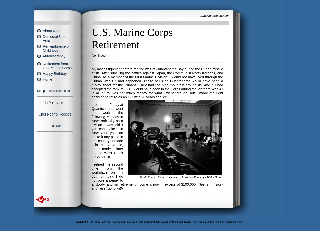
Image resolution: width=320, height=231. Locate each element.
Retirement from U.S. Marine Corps (57, 66)
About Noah (52, 31)
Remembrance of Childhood (56, 48)
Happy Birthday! (55, 74)
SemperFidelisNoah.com (53, 91)
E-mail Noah (55, 126)
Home (47, 79)
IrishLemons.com (234, 221)
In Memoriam (55, 102)
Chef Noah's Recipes (55, 114)
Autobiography (54, 56)
